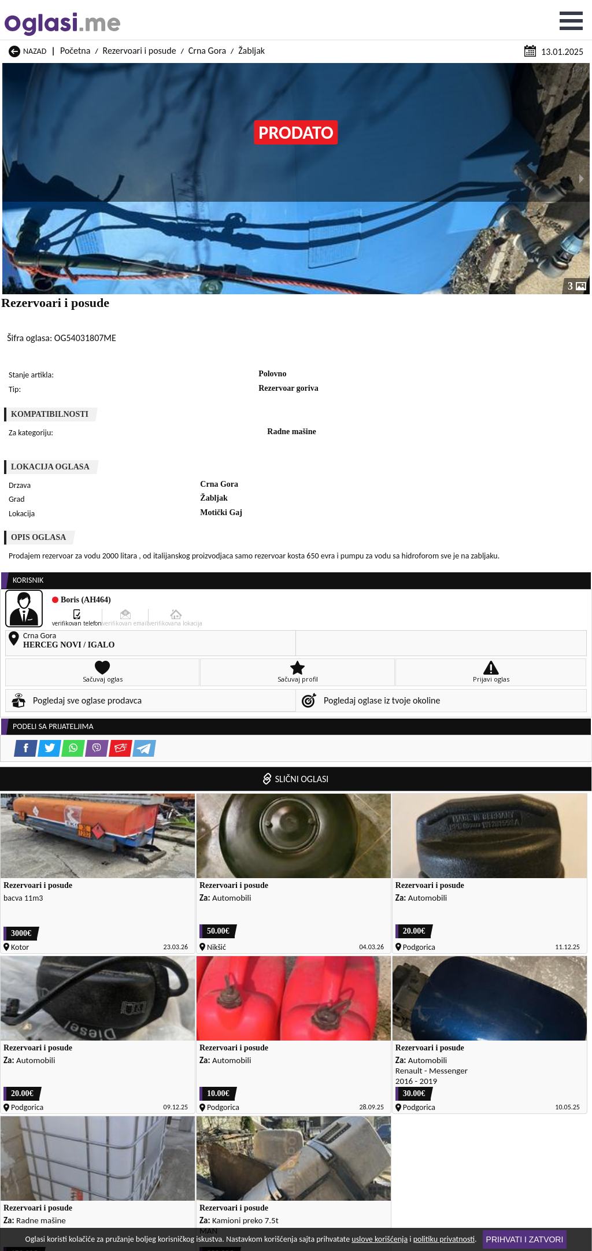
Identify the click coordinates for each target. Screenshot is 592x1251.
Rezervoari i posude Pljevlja (370, 1052)
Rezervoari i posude (139, 10)
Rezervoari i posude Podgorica (374, 1066)
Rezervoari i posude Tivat (366, 1081)
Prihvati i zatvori (525, 1239)
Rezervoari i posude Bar (363, 951)
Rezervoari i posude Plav (48, 1052)
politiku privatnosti (444, 1239)
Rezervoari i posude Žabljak (53, 1110)
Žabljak (251, 10)
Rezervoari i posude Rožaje (52, 1081)
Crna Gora (207, 10)
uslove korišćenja (380, 1239)
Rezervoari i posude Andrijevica (60, 951)
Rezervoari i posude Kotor (51, 1023)
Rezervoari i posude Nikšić (51, 1037)
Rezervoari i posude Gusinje (370, 994)
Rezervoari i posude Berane (53, 965)
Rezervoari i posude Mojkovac (374, 1023)
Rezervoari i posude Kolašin (370, 1008)
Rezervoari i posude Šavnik (368, 1095)
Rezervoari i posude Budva (52, 979)
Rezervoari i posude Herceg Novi (61, 1008)
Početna (75, 10)
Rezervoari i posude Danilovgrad (61, 994)
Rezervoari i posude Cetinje (369, 979)
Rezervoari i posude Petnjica (371, 1037)
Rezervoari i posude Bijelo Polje (376, 965)
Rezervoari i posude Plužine (53, 1066)
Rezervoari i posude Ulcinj (51, 1095)
